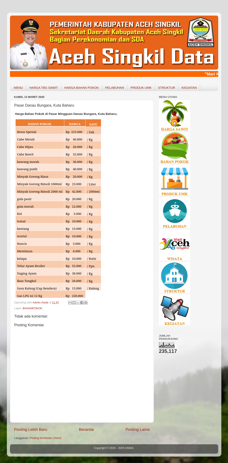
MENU (18, 87)
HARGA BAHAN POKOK (81, 87)
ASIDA (129, 447)
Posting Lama (138, 429)
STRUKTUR (166, 87)
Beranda (86, 429)
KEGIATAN (189, 87)
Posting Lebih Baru (30, 429)
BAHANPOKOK (32, 308)
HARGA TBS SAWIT (43, 87)
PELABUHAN (114, 87)
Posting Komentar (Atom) (45, 438)
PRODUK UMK (141, 87)
